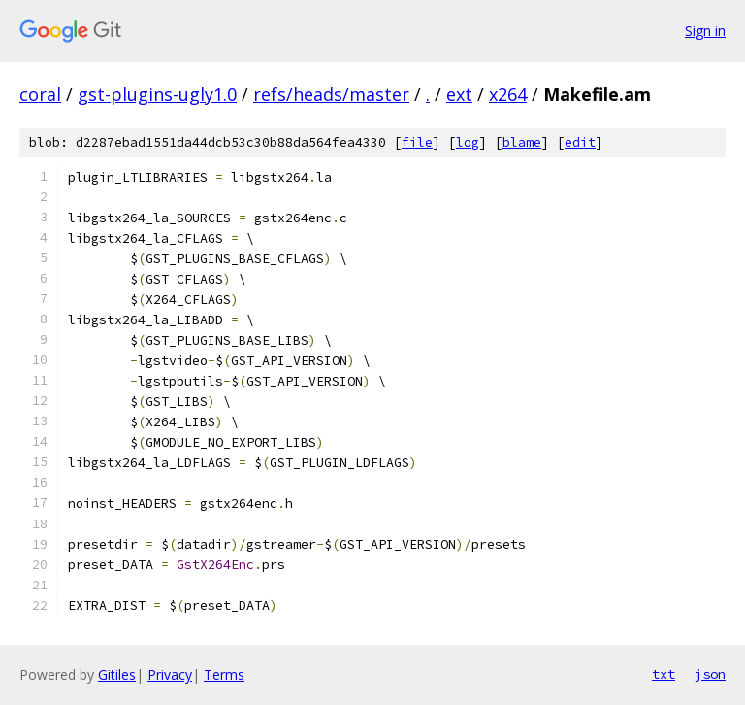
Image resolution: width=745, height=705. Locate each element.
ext (459, 94)
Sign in (705, 30)
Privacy (169, 674)
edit (580, 142)
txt (663, 674)
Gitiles (117, 674)
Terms (224, 674)
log (467, 142)
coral (40, 94)
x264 (508, 94)
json (710, 674)
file (417, 142)
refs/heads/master (331, 94)
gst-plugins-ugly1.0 (157, 94)
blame (521, 142)
